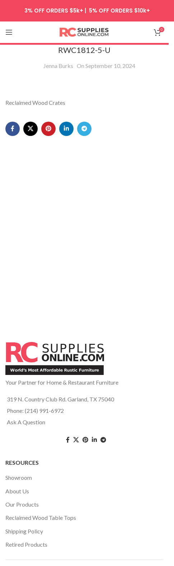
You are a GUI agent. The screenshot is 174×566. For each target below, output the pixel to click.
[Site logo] (84, 31)
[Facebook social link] (12, 129)
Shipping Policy (24, 531)
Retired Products (26, 544)
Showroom (18, 477)
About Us (17, 491)
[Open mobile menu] (9, 32)
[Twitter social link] (76, 439)
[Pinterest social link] (48, 129)
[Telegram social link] (84, 129)
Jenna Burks (58, 65)
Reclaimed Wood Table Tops (40, 517)
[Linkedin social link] (66, 129)
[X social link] (30, 129)
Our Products (22, 504)
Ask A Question (26, 422)
